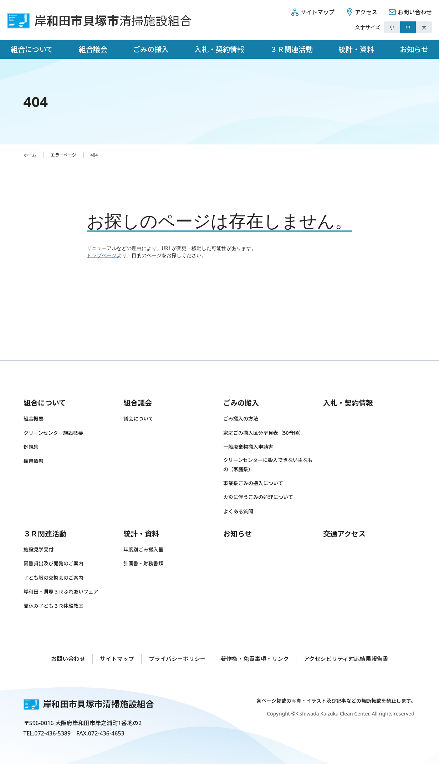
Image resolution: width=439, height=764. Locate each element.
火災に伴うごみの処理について (258, 497)
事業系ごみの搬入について (253, 483)
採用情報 (34, 461)
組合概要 (34, 418)
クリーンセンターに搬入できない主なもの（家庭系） (268, 465)
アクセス (366, 12)
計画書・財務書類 (143, 563)
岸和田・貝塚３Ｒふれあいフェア (61, 591)
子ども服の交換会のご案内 (53, 577)
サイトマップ (317, 12)
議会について (138, 418)
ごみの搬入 (151, 49)
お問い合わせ (415, 12)
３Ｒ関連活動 (291, 49)
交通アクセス (344, 534)
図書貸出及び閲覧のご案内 (53, 563)
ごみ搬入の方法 (240, 418)
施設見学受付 (38, 549)
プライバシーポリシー (177, 659)
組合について (32, 49)
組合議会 (93, 49)
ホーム (30, 155)
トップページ (102, 255)
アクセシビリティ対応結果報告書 (345, 659)
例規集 (31, 446)
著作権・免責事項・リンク (254, 659)
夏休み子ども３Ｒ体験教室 (53, 605)
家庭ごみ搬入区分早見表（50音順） (263, 432)
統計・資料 (356, 49)
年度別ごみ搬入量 (143, 549)
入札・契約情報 (219, 49)
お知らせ (414, 49)
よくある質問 (238, 511)
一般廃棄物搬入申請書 (248, 446)
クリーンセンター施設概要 (53, 432)
